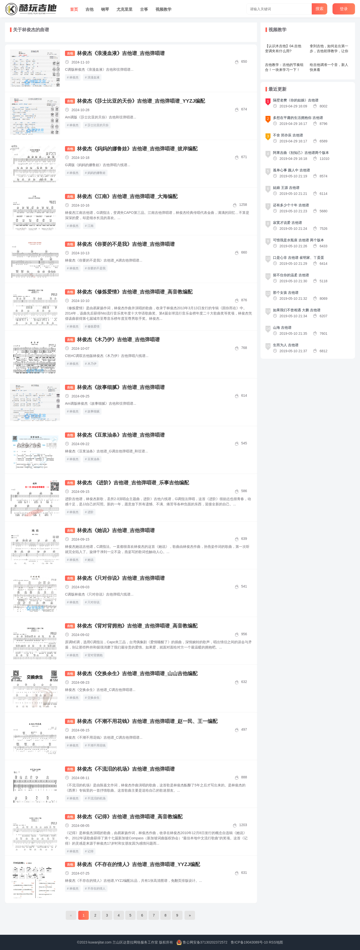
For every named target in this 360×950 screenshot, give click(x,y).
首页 (74, 9)
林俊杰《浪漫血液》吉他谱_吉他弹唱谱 (121, 53)
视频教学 (164, 9)
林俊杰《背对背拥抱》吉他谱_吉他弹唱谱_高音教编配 (137, 626)
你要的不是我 (97, 268)
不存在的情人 (97, 888)
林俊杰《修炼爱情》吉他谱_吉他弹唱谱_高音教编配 (134, 292)
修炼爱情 (94, 326)
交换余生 (94, 697)
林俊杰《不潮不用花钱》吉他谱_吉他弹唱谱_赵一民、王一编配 (147, 721)
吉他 (90, 9)
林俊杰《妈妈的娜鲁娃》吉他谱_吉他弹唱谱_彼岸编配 (137, 148)
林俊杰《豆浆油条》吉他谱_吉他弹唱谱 (121, 435)
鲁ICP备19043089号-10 (249, 942)
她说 (91, 560)
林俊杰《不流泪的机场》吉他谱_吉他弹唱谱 (126, 769)
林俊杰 (74, 77)
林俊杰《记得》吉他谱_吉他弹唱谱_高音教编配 (129, 816)
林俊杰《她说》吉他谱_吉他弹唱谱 (116, 530)
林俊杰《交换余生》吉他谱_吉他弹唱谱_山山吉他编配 (137, 673)
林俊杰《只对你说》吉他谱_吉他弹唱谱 (121, 578)
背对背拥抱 (95, 655)
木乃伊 (92, 363)
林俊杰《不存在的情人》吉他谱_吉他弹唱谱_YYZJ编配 (138, 864)
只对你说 (94, 602)
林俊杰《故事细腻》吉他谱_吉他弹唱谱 (121, 387)
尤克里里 (124, 9)
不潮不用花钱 (97, 745)
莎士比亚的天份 (98, 125)
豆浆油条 (94, 459)
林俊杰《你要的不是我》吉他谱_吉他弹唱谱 (126, 244)
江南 (91, 226)
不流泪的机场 (97, 798)
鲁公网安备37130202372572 (205, 942)
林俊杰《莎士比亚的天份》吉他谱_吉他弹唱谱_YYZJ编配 (141, 101)
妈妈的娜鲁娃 (97, 173)
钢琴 (105, 9)
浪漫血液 (94, 77)
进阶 (91, 512)
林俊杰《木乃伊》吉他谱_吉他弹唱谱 (118, 339)
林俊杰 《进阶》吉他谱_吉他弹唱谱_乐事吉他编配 (133, 482)
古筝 (144, 9)
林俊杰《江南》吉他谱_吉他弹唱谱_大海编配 (127, 196)
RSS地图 (276, 942)
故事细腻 (94, 411)
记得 (91, 851)
